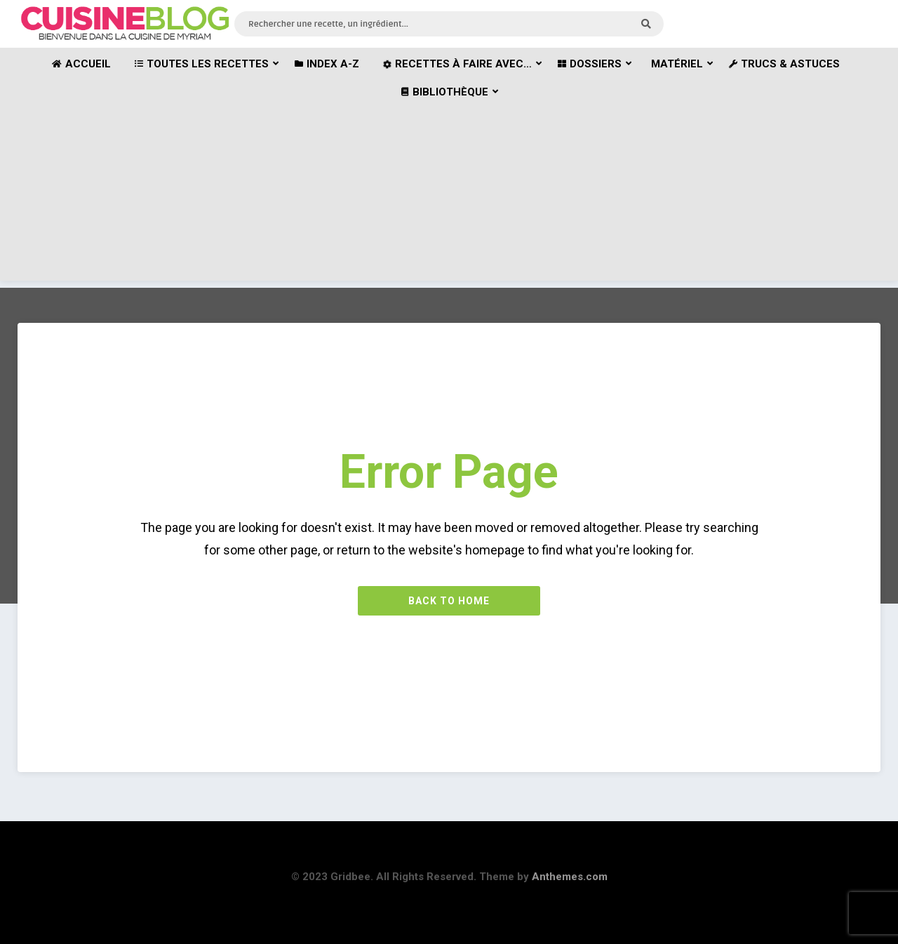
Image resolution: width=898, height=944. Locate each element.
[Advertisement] (449, 182)
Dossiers (590, 64)
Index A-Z (327, 64)
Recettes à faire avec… (457, 64)
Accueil (81, 64)
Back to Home (449, 600)
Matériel (677, 64)
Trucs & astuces (784, 64)
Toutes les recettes (202, 64)
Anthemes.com (570, 876)
